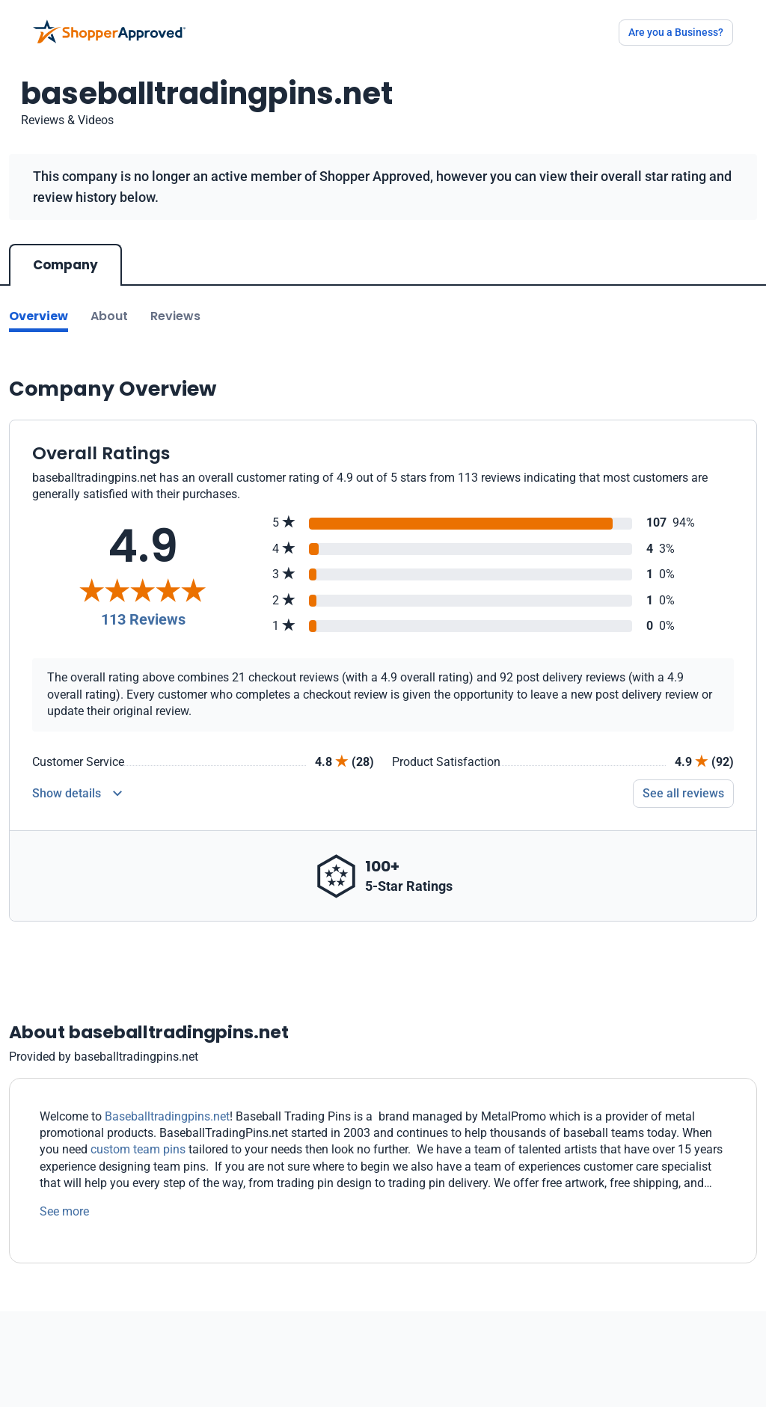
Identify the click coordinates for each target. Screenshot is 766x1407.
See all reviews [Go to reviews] (683, 793)
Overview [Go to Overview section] (38, 316)
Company (65, 265)
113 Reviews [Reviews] (143, 619)
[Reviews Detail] (77, 793)
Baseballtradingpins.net (167, 1116)
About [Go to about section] (109, 316)
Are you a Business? (675, 32)
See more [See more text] (64, 1211)
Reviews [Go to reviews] (175, 316)
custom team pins (138, 1149)
